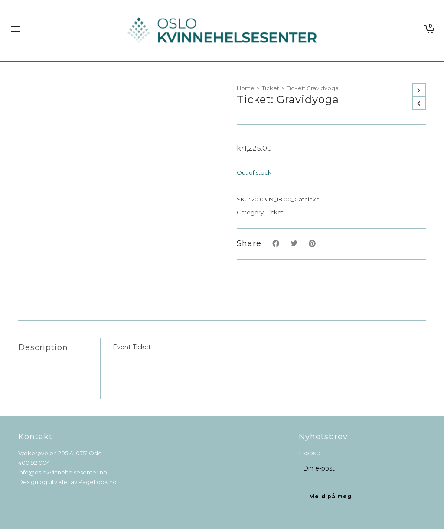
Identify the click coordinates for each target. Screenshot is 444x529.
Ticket (270, 87)
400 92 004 (34, 462)
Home (246, 87)
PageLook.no (97, 481)
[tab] (59, 347)
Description (43, 347)
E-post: (309, 453)
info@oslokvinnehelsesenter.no (62, 472)
